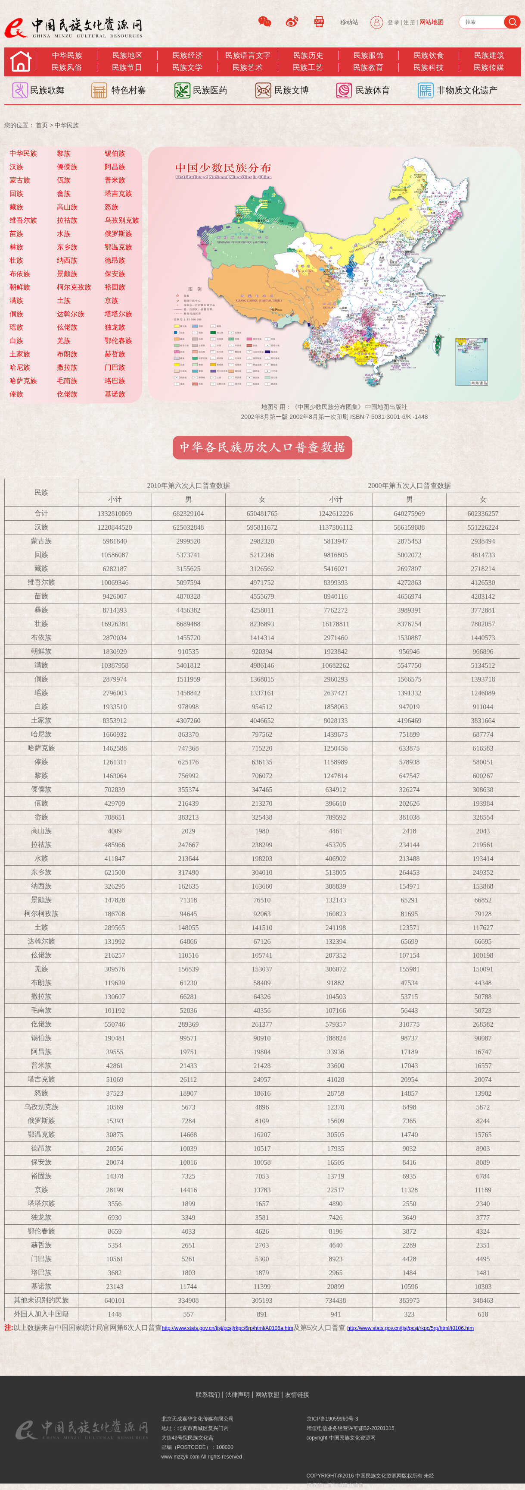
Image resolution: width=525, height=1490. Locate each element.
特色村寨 (129, 90)
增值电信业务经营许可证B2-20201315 (351, 1428)
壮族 (16, 260)
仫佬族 (67, 327)
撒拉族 (67, 367)
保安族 (115, 273)
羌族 (64, 340)
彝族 (16, 247)
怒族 (111, 207)
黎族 (64, 153)
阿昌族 (115, 166)
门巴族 (115, 367)
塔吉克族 (118, 193)
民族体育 (373, 90)
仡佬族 (67, 394)
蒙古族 (19, 180)
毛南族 (67, 380)
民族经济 (188, 55)
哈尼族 (19, 367)
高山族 (67, 207)
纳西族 (67, 260)
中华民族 (67, 55)
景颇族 (67, 273)
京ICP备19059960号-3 (332, 1419)
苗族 (16, 233)
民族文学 (187, 67)
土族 (64, 300)
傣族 (16, 394)
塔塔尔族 (118, 313)
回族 (16, 193)
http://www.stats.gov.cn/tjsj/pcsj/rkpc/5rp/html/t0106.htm (410, 1328)
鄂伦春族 (118, 340)
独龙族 (115, 327)
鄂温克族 (118, 247)
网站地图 (431, 22)
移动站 (349, 22)
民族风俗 (67, 67)
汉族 (16, 166)
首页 (42, 125)
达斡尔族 (70, 313)
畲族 (64, 193)
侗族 (16, 313)
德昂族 (115, 260)
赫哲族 (115, 354)
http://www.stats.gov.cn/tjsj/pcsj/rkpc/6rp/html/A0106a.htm (227, 1328)
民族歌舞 (47, 90)
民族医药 (210, 90)
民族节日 (127, 67)
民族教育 (368, 67)
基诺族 (115, 394)
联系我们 (208, 1394)
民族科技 (428, 67)
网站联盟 (267, 1394)
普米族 (115, 180)
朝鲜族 (19, 287)
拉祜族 (67, 220)
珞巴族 (115, 380)
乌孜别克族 (122, 220)
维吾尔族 (23, 220)
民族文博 (291, 90)
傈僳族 (67, 166)
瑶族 (16, 327)
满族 (16, 300)
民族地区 (127, 55)
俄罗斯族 (118, 233)
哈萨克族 (23, 380)
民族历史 (308, 55)
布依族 (19, 273)
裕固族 (115, 287)
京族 (111, 300)
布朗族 (67, 354)
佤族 (64, 180)
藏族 (16, 207)
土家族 (19, 354)
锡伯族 (115, 153)
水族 (64, 233)
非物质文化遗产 (467, 90)
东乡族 (67, 247)
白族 (16, 340)
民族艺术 (248, 67)
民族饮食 (429, 55)
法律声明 (238, 1394)
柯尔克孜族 (74, 287)
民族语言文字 (247, 55)
